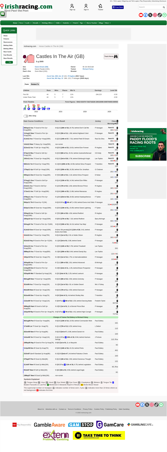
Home (15, 23)
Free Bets (118, 7)
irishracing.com (30, 46)
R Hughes (71, 76)
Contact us (62, 409)
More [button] (108, 23)
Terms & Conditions (74, 409)
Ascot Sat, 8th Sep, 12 (55, 78)
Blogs (101, 23)
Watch (75, 23)
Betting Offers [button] (48, 23)
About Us (41, 409)
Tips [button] (82, 23)
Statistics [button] (67, 23)
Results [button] (36, 23)
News (21, 23)
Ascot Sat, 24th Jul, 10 (55, 76)
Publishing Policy (111, 409)
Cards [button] (28, 23)
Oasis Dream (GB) (41, 67)
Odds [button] (58, 23)
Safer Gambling (124, 409)
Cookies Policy (99, 409)
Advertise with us (51, 409)
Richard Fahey (88, 69)
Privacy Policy (87, 409)
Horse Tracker (92, 23)
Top (10, 62)
